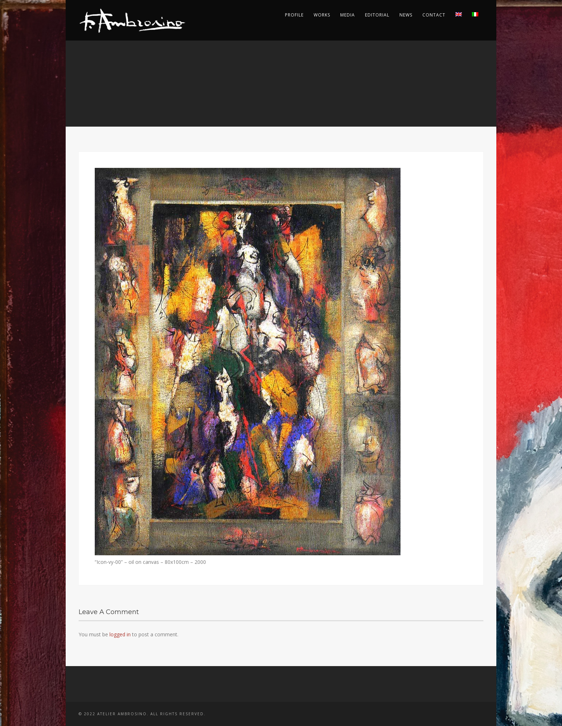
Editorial (377, 15)
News (405, 15)
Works (322, 15)
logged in (120, 634)
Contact (433, 15)
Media (347, 15)
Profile (294, 15)
